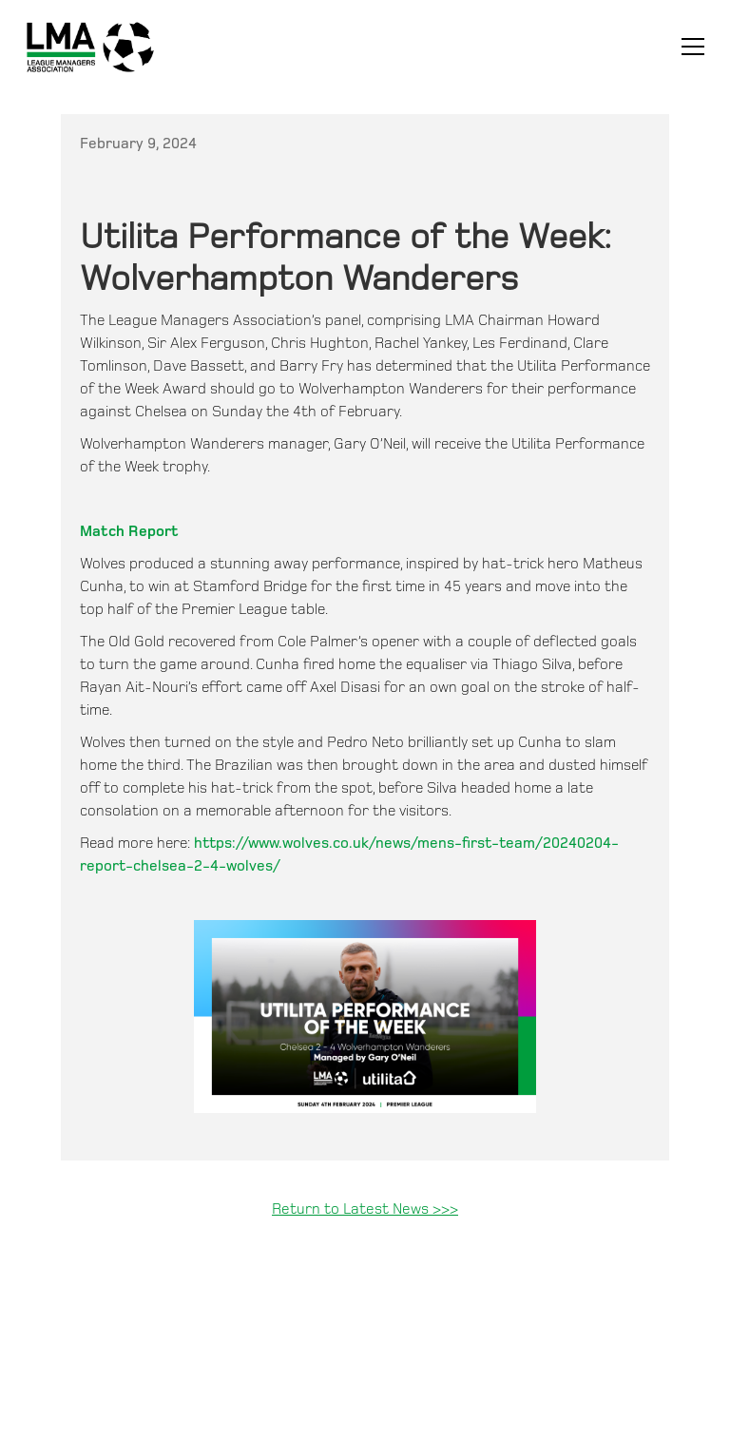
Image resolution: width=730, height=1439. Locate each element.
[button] (689, 46)
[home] (90, 47)
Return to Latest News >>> (365, 1209)
